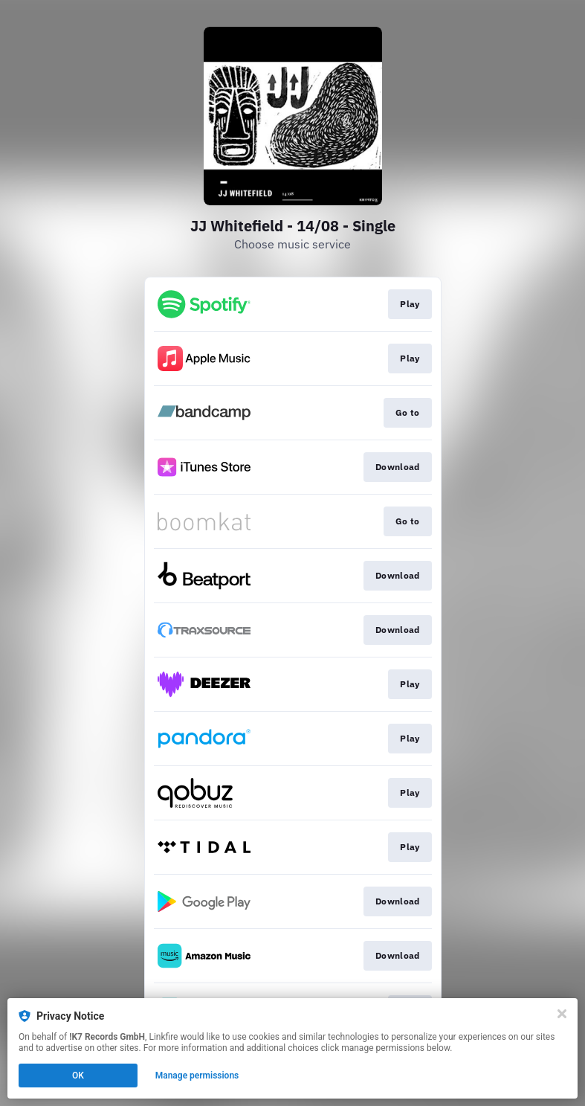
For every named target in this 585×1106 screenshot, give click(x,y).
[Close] (562, 1014)
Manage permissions (197, 1075)
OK (78, 1075)
